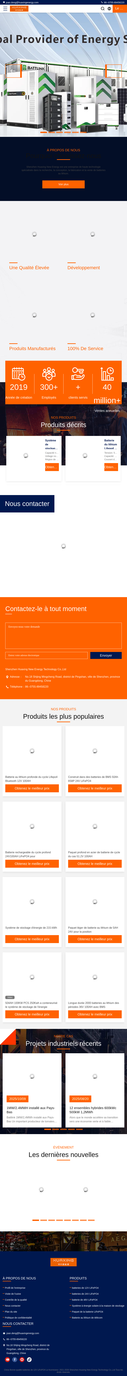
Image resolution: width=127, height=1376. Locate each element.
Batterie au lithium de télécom (87, 1317)
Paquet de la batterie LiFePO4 (87, 1311)
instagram (22, 1359)
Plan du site (11, 1311)
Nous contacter (13, 1305)
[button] (43, 132)
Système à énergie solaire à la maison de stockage (98, 1305)
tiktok (29, 1359)
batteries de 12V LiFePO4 (85, 1288)
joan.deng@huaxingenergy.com (21, 2)
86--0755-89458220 (112, 2)
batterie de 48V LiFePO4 (84, 1299)
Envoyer (106, 655)
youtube (7, 1359)
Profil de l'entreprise (15, 1288)
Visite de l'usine (13, 1293)
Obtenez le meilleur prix (52, 467)
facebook (14, 1359)
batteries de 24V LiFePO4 (85, 1293)
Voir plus (63, 184)
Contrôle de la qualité (16, 1299)
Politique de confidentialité (18, 1317)
